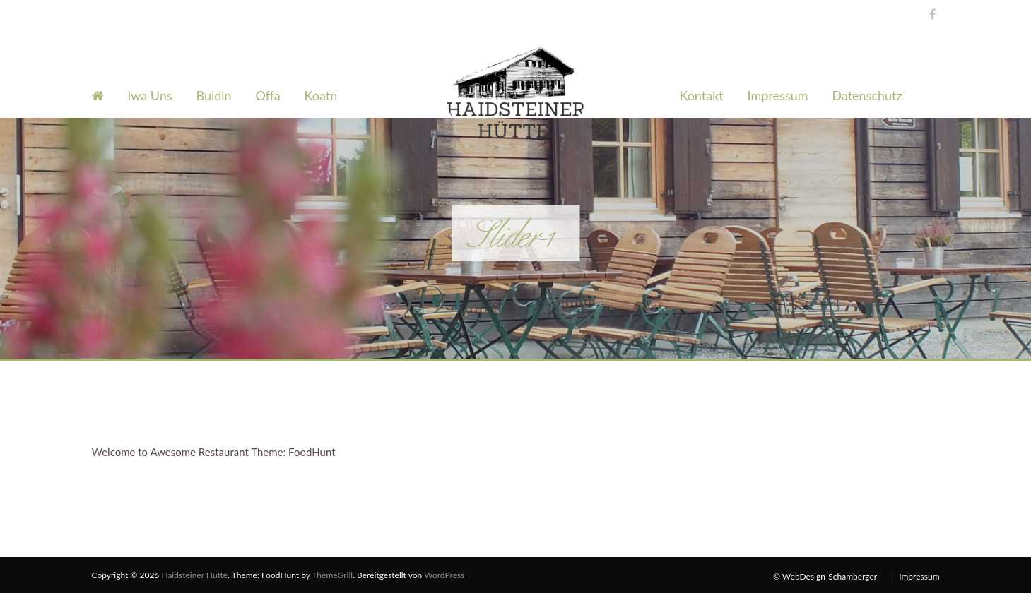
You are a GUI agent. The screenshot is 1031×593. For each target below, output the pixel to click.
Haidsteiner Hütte (194, 575)
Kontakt (701, 95)
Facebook (929, 12)
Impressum (778, 95)
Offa (268, 95)
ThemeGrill (332, 575)
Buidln (213, 95)
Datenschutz (867, 95)
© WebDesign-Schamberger (825, 576)
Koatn (321, 95)
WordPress (444, 575)
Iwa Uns (149, 95)
